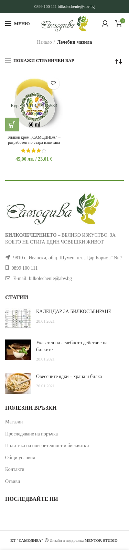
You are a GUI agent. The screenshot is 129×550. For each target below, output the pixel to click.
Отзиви (12, 481)
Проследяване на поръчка (31, 433)
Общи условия (20, 457)
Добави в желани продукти (53, 83)
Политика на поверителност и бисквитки (47, 445)
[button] (12, 124)
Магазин (14, 421)
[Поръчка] (119, 61)
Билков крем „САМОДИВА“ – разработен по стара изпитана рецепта (34, 142)
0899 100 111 (45, 6)
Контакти (14, 469)
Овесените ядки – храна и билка (69, 376)
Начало (44, 42)
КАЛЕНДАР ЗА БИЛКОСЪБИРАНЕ (73, 311)
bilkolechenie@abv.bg (76, 6)
